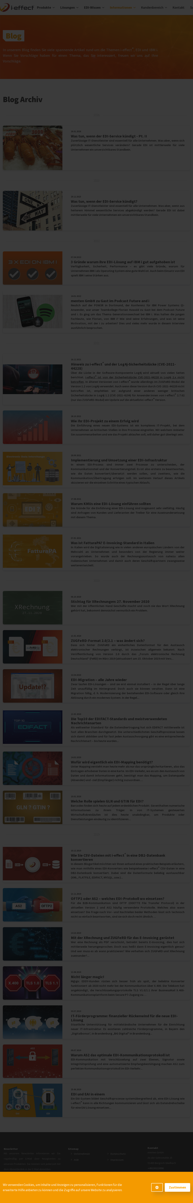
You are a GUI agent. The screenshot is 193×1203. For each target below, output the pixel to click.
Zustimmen (177, 1187)
